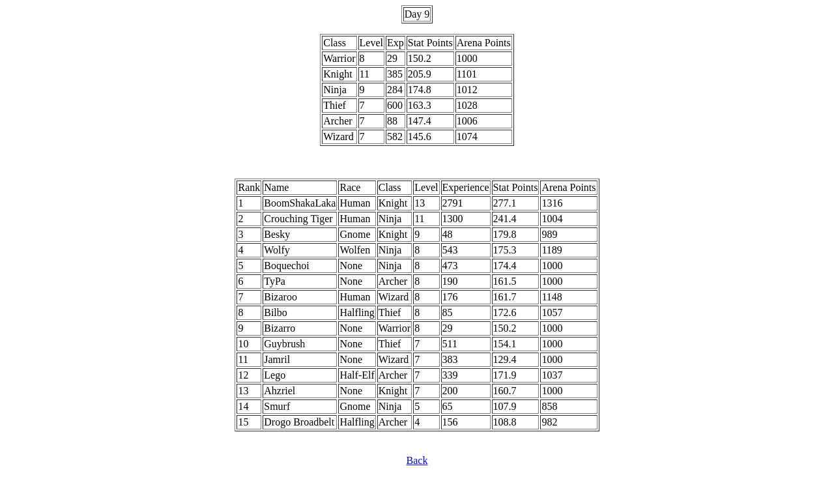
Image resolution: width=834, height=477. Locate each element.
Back (417, 460)
